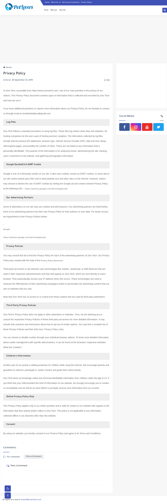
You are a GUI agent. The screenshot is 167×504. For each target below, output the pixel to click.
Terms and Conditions (70, 2)
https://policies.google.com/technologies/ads (46, 189)
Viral (46, 10)
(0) (107, 80)
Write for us (55, 2)
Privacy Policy (86, 2)
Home (47, 2)
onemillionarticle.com (31, 500)
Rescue (54, 10)
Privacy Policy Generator (52, 261)
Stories (62, 10)
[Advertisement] (83, 39)
